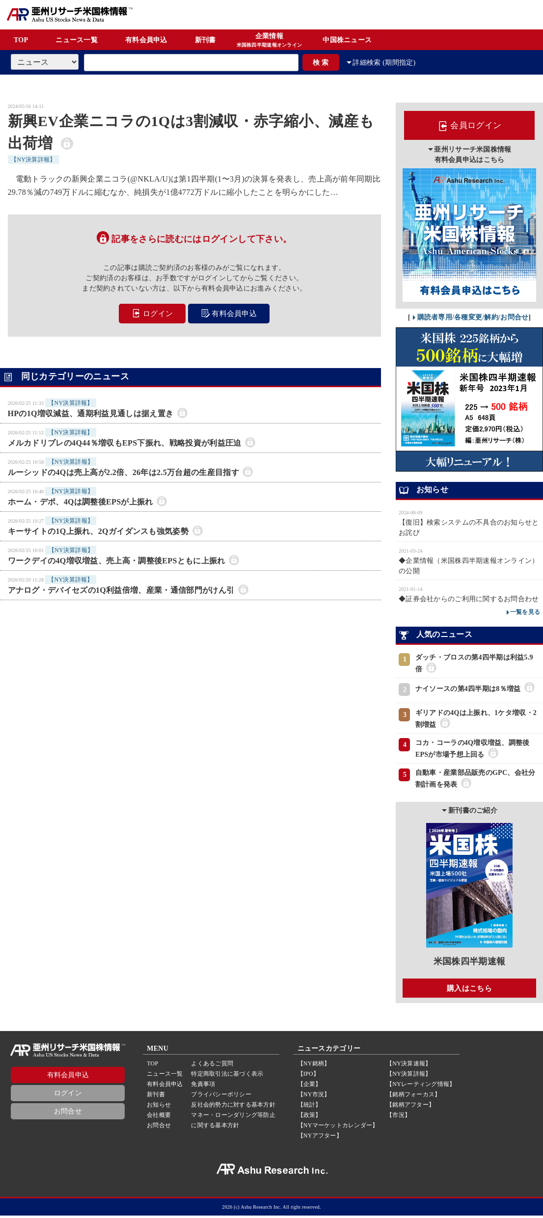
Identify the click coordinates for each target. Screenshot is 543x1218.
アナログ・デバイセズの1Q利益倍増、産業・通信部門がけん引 (121, 589)
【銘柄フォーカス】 (413, 1096)
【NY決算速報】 (408, 1065)
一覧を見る (525, 613)
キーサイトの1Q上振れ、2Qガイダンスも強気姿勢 (98, 530)
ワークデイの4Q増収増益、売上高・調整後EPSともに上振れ (116, 560)
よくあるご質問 (212, 1065)
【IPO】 (309, 1076)
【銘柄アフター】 (410, 1107)
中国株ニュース (347, 40)
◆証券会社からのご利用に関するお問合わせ (469, 600)
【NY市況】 (314, 1096)
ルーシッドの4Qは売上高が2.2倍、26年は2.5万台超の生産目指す (123, 471)
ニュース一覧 (76, 40)
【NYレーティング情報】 (420, 1086)
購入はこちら (469, 989)
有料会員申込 (146, 40)
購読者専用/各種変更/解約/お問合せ (473, 318)
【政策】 (310, 1117)
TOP (21, 40)
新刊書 (205, 40)
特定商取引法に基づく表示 (227, 1076)
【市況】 (398, 1117)
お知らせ (159, 1107)
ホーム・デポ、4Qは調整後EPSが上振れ (80, 501)
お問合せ (68, 1113)
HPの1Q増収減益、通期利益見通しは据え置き (91, 412)
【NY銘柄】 (314, 1065)
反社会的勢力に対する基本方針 (233, 1107)
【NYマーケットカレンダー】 (338, 1127)
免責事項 (203, 1086)
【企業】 (310, 1086)
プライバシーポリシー (221, 1096)
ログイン (151, 313)
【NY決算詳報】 (33, 159)
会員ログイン (469, 126)
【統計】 (310, 1107)
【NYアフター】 (320, 1138)
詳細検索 (390, 62)
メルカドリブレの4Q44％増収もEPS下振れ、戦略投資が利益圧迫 (125, 442)
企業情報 (269, 40)
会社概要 (159, 1117)
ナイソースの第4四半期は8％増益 (467, 690)
